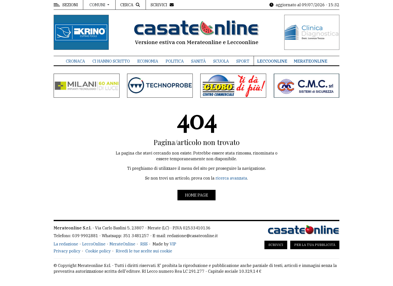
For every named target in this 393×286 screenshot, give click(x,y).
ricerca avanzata (231, 178)
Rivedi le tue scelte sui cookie (144, 250)
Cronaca (75, 61)
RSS (144, 243)
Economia (147, 61)
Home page (196, 195)
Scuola (221, 61)
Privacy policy (67, 250)
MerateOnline (310, 61)
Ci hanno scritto (111, 61)
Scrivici (275, 245)
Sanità (198, 61)
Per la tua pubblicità (314, 245)
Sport (242, 61)
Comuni (97, 4)
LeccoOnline (272, 61)
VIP (173, 243)
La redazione (66, 243)
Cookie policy (98, 250)
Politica (175, 61)
